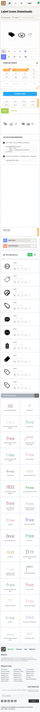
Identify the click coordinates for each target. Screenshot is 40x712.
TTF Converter (30, 669)
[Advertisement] (20, 195)
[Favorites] (22, 268)
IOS (34, 77)
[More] (29, 268)
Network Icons (17, 675)
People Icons (4, 675)
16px (6, 101)
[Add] (14, 268)
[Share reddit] (5, 701)
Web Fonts (10, 649)
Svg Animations (30, 671)
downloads (20, 94)
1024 (24, 105)
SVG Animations (20, 70)
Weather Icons (30, 673)
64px (24, 101)
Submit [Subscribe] (34, 701)
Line (16, 77)
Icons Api (28, 677)
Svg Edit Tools (17, 669)
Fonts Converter (5, 671)
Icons (4, 111)
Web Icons (32, 649)
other (16, 18)
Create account (18, 679)
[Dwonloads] (26, 268)
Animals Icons (5, 673)
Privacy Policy (5, 681)
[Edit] (18, 268)
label (15, 263)
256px (6, 105)
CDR (25, 73)
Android (25, 77)
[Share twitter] (9, 701)
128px (32, 101)
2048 (32, 105)
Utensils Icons (5, 677)
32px (15, 101)
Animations (14, 111)
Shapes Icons (17, 677)
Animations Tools (18, 671)
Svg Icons (3, 3)
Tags (25, 649)
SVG (7, 70)
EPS (16, 73)
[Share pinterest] (12, 701)
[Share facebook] (2, 701)
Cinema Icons (30, 675)
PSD (34, 73)
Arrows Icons (17, 673)
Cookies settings (18, 681)
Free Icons (19, 649)
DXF (7, 77)
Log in (29, 3)
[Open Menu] (21, 3)
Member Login (5, 679)
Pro (26, 57)
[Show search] (16, 3)
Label (6, 230)
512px (15, 105)
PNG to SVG (4, 669)
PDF (7, 73)
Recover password (31, 679)
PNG (34, 70)
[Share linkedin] (15, 701)
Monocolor (6, 18)
